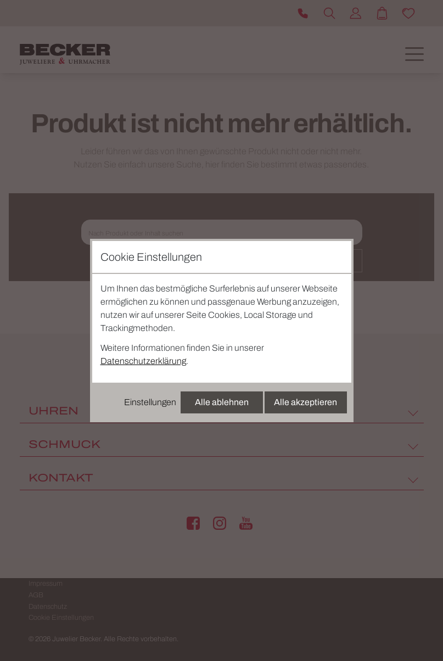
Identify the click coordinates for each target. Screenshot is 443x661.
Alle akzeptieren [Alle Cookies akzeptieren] (305, 402)
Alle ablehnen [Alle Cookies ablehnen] (222, 402)
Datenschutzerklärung (143, 361)
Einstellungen (150, 402)
